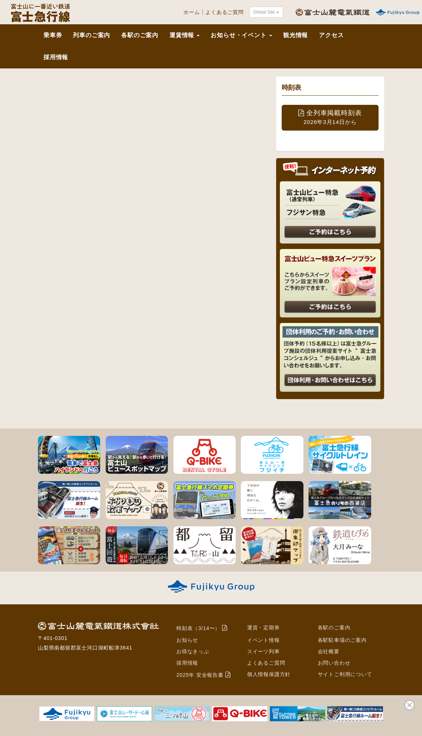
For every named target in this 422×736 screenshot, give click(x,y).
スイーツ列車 (263, 651)
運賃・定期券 (263, 627)
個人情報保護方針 (269, 674)
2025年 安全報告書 (200, 675)
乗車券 (52, 35)
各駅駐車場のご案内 (342, 640)
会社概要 (329, 651)
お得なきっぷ (192, 651)
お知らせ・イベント (241, 35)
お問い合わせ (334, 663)
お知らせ (187, 640)
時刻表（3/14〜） (198, 628)
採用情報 (55, 57)
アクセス (331, 35)
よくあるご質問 (224, 12)
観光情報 (295, 35)
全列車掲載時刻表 (330, 117)
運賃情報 (184, 35)
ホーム (191, 12)
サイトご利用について (345, 674)
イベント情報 (263, 640)
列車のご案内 (91, 35)
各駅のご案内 (139, 35)
